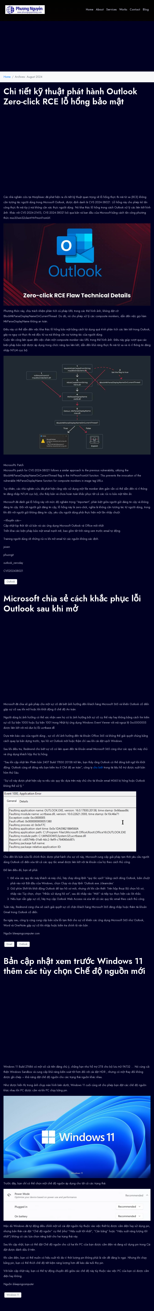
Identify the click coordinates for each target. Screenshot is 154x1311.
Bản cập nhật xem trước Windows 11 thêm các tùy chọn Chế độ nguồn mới (74, 966)
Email (9, 944)
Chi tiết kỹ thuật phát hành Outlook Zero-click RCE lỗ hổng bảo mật (70, 96)
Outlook (11, 581)
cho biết (98, 767)
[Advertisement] (77, 45)
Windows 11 (13, 1295)
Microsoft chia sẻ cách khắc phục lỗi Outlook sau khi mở (72, 604)
